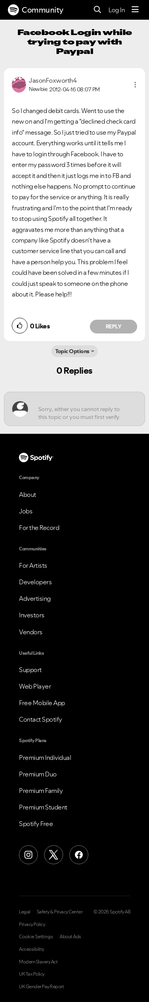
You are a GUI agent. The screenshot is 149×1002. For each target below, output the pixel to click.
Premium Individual (45, 757)
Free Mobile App (42, 702)
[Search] (97, 10)
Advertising (35, 598)
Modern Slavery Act (38, 962)
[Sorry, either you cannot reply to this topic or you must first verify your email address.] (81, 409)
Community (35, 9)
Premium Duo (38, 774)
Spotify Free (36, 823)
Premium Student (43, 807)
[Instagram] (28, 854)
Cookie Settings (36, 936)
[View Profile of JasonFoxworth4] (52, 80)
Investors (32, 615)
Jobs (25, 511)
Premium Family (41, 790)
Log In (116, 10)
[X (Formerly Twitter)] (53, 854)
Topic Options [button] (72, 351)
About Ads (70, 936)
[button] (135, 85)
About (27, 494)
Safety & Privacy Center (60, 912)
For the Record (39, 527)
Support (30, 669)
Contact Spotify (40, 719)
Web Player (35, 686)
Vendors (31, 632)
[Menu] (135, 10)
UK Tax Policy (32, 974)
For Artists (33, 565)
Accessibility (31, 949)
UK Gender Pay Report (41, 986)
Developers (35, 582)
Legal (24, 912)
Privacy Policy (32, 924)
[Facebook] (78, 854)
